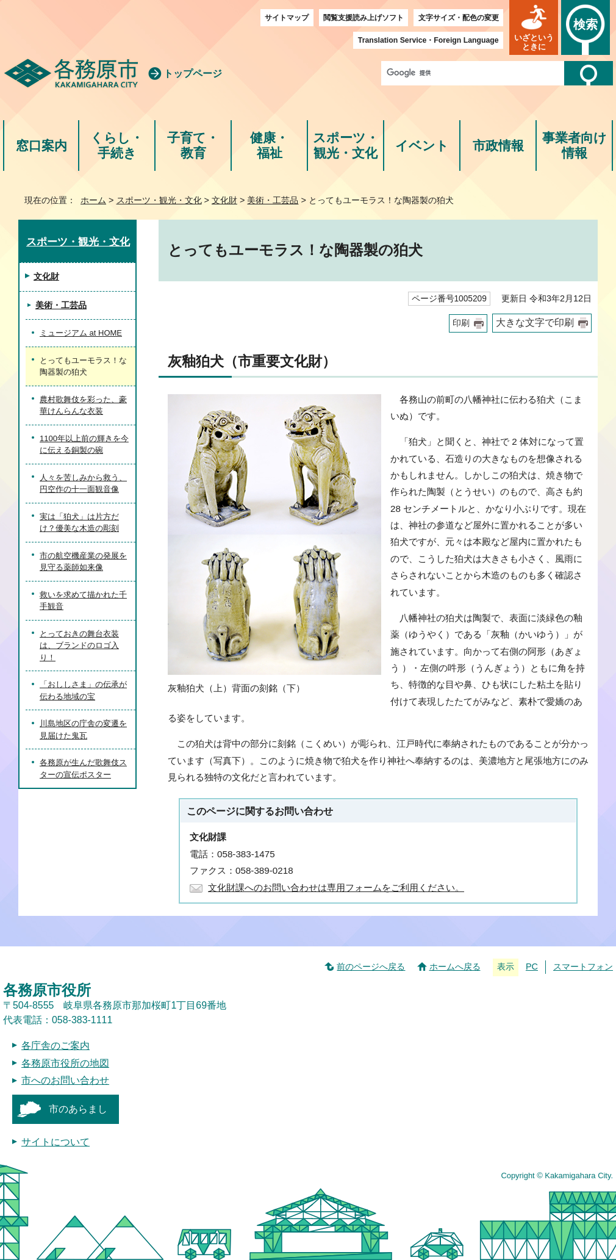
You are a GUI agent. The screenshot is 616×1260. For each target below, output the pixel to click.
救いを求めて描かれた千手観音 (83, 600)
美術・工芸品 (272, 200)
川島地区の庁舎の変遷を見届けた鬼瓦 (83, 729)
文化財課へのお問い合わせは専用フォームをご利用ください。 (336, 887)
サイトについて (55, 1142)
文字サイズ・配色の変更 (458, 17)
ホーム (93, 200)
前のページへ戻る (371, 966)
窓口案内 (41, 146)
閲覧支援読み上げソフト (363, 17)
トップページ (192, 73)
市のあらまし (78, 1109)
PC (532, 966)
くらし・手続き (116, 145)
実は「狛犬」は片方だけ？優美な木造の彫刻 (79, 522)
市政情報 (498, 146)
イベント (422, 146)
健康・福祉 (269, 145)
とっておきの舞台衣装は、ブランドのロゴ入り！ (79, 645)
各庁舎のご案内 (55, 1045)
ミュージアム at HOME (81, 332)
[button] (533, 27)
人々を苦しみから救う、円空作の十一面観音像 (83, 483)
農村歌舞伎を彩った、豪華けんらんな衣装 (83, 405)
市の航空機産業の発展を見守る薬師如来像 (83, 561)
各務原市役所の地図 (65, 1063)
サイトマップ (287, 17)
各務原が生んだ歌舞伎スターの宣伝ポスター (83, 768)
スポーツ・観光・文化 (346, 145)
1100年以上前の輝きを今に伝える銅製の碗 (84, 444)
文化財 (224, 200)
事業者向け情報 (574, 145)
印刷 (461, 323)
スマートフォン (583, 966)
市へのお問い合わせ (65, 1080)
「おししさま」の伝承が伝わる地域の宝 (83, 690)
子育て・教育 (193, 145)
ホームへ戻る (455, 966)
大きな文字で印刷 (535, 322)
